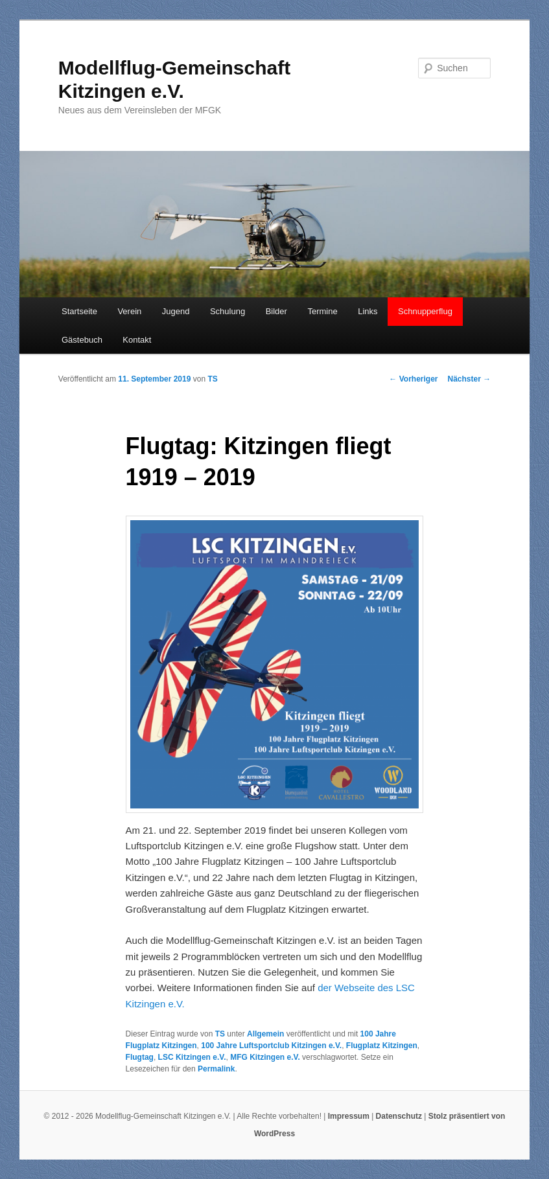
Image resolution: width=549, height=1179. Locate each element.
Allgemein (265, 1033)
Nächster (469, 378)
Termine (322, 311)
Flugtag (140, 1057)
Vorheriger (413, 378)
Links (367, 311)
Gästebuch (82, 340)
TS (212, 378)
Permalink (216, 1068)
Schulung (227, 311)
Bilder (276, 311)
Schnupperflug (425, 311)
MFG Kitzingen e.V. (265, 1057)
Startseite (79, 311)
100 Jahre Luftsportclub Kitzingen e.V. (271, 1045)
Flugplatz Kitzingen (381, 1045)
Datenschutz (399, 1116)
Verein (129, 311)
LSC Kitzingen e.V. (192, 1057)
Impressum (348, 1116)
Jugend (176, 311)
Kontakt (137, 340)
